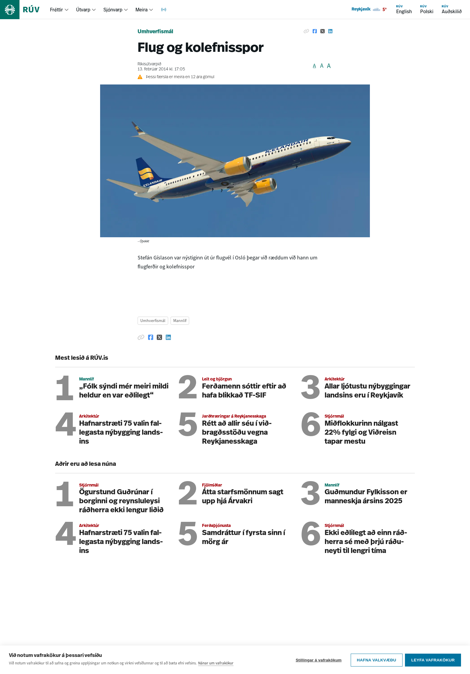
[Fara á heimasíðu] (25, 9)
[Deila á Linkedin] (330, 31)
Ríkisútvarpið (149, 64)
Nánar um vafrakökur (216, 666)
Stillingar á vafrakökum (318, 663)
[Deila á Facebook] (315, 31)
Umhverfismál (155, 32)
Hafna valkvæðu (376, 663)
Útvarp (83, 9)
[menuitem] (59, 9)
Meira (141, 9)
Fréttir (56, 9)
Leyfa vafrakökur (433, 663)
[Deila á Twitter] (322, 31)
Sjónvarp (112, 9)
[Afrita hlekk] (306, 31)
